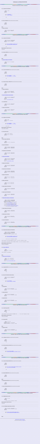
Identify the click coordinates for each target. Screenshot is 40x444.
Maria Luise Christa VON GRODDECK (11, 387)
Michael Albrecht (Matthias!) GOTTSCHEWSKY (8, 208)
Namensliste (23, 442)
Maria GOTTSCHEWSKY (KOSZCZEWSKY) (8, 99)
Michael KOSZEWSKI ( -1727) (11, 129)
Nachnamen (20, 442)
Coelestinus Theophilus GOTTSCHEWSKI (7, 62)
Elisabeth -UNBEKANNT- (9, 15)
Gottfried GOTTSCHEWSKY (6, 164)
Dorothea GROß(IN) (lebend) (10, 169)
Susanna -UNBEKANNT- (6, 261)
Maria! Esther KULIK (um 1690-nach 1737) (12, 46)
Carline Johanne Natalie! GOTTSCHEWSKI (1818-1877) (13, 435)
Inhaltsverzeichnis (17, 442)
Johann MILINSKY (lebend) (10, 104)
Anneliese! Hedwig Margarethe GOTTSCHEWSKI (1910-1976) (14, 371)
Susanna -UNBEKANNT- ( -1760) (11, 214)
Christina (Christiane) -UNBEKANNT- (11, 297)
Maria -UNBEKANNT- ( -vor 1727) (11, 79)
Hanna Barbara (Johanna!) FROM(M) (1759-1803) (12, 217)
